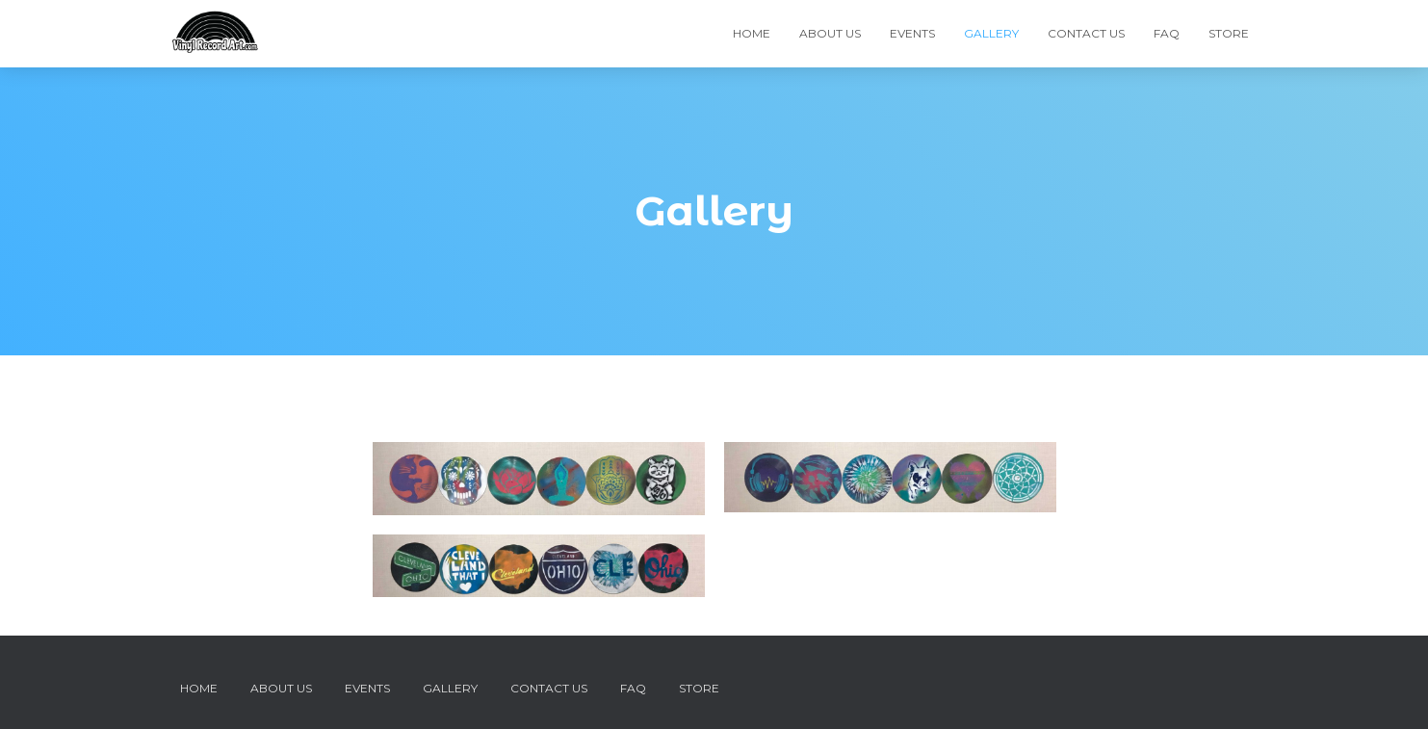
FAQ (1167, 33)
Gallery (991, 33)
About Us (830, 33)
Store (1228, 33)
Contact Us (1086, 33)
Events (912, 33)
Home (751, 33)
